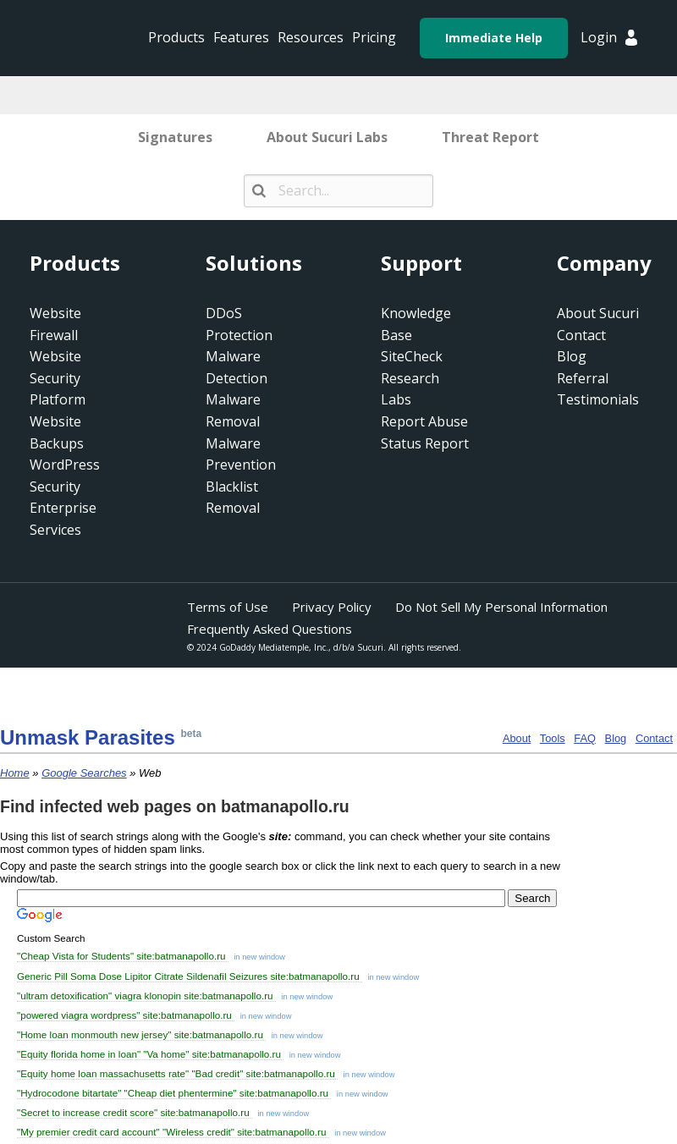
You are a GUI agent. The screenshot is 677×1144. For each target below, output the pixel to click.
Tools (552, 738)
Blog (616, 738)
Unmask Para (87, 737)
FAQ (585, 738)
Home (15, 773)
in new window (259, 957)
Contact (654, 738)
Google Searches (83, 773)
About (517, 738)
